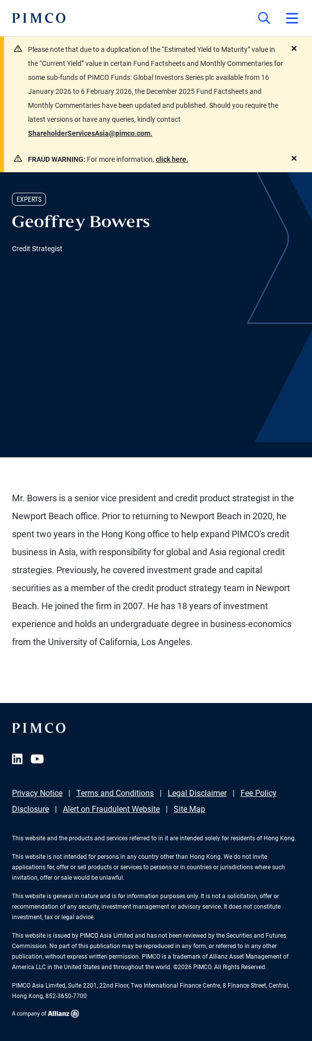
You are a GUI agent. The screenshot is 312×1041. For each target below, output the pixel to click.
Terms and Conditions (115, 793)
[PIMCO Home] (38, 18)
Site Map (189, 809)
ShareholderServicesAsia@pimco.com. (90, 133)
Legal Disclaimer (197, 793)
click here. (172, 159)
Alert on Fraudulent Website (111, 809)
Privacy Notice (37, 793)
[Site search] (264, 18)
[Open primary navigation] (292, 18)
